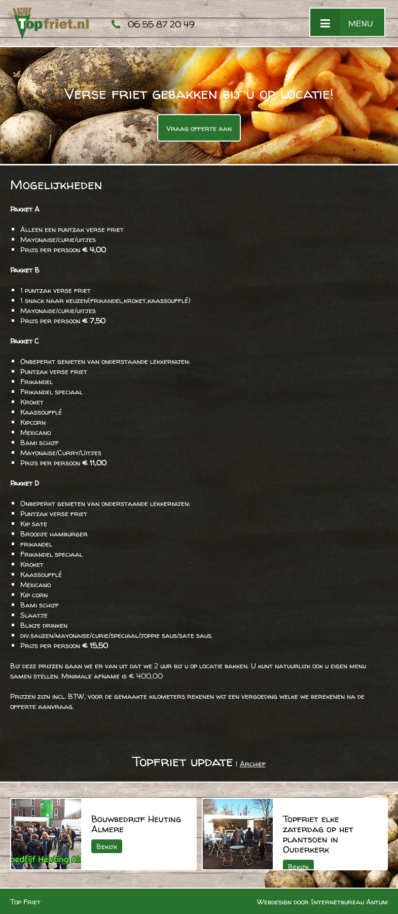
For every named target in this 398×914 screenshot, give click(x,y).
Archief (253, 763)
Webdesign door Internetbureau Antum (322, 901)
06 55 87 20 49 (161, 24)
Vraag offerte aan (199, 128)
